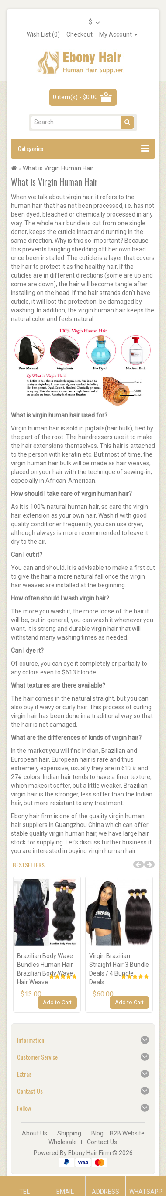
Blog (97, 1133)
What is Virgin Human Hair (58, 168)
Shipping (69, 1133)
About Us (34, 1133)
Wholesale (62, 1141)
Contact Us (102, 1141)
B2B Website (127, 1133)
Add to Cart (57, 1002)
